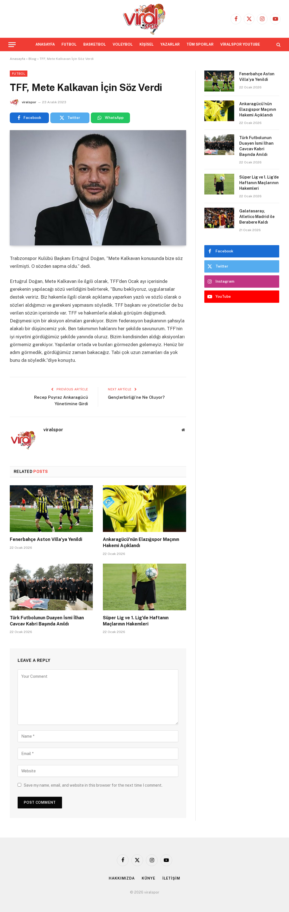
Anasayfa (17, 59)
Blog (32, 59)
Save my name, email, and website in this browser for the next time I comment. (93, 785)
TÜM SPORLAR (200, 44)
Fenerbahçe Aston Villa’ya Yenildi (46, 539)
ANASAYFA (45, 44)
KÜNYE (148, 878)
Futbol (18, 73)
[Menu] (12, 44)
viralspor (29, 102)
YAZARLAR (170, 44)
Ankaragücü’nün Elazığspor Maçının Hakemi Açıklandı (141, 542)
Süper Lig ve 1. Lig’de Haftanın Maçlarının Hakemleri (136, 621)
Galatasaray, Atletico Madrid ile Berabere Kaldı (256, 216)
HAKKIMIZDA (122, 878)
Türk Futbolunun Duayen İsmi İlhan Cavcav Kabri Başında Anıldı (47, 621)
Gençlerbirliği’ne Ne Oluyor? (136, 397)
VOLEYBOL (123, 44)
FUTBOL (69, 44)
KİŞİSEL (146, 44)
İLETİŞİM (171, 878)
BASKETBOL (94, 44)
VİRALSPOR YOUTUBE (240, 44)
